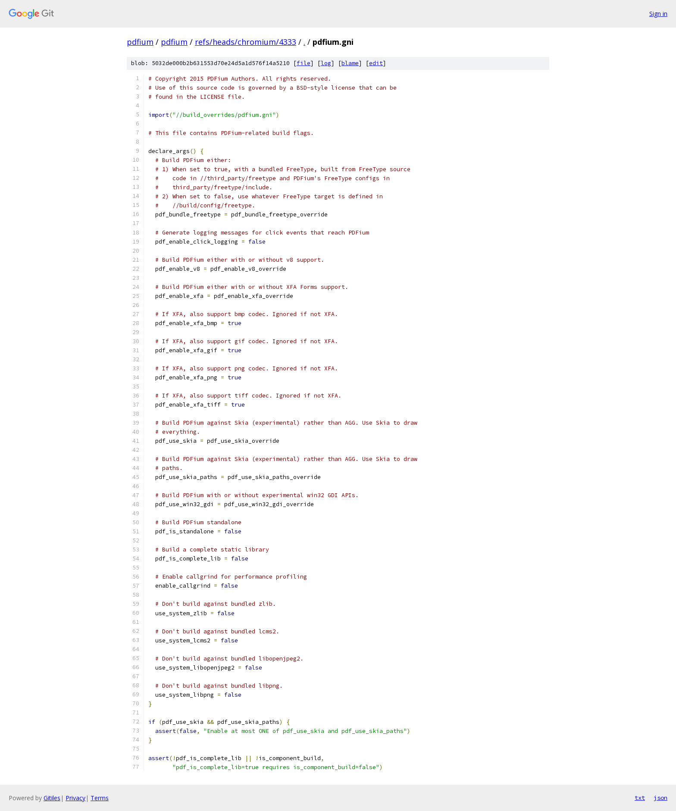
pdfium (140, 42)
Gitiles (52, 798)
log (326, 63)
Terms (100, 798)
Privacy (75, 798)
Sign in (658, 13)
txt (640, 798)
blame (350, 63)
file (303, 63)
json (660, 798)
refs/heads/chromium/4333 (245, 42)
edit (376, 63)
